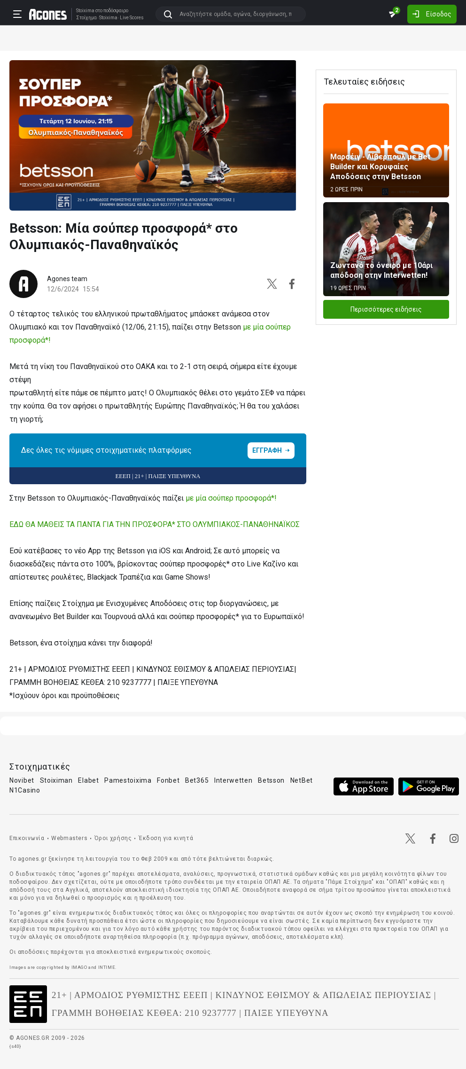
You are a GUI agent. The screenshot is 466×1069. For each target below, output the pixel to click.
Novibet (21, 780)
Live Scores (132, 18)
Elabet (88, 780)
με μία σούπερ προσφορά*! (231, 498)
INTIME (107, 967)
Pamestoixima (127, 780)
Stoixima (85, 10)
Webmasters (69, 838)
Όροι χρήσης (113, 838)
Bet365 (197, 780)
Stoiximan (56, 780)
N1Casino (24, 790)
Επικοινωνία (27, 838)
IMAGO (79, 967)
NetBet (301, 780)
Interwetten (233, 780)
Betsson (271, 780)
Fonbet (168, 780)
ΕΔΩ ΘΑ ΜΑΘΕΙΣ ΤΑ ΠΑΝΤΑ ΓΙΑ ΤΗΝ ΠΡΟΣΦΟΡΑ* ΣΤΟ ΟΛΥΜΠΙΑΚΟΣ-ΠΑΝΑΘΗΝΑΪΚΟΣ (154, 524)
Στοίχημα (86, 18)
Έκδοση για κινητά (166, 838)
